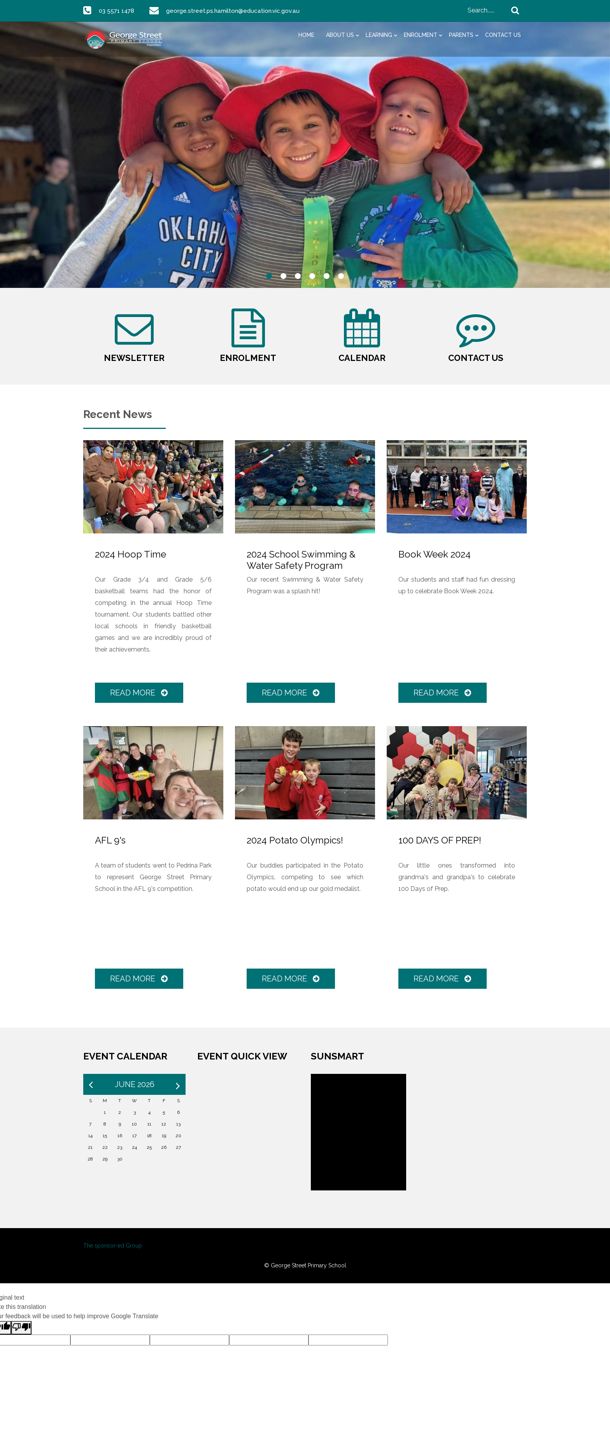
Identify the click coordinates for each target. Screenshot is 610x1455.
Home (306, 35)
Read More (139, 701)
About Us (340, 35)
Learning (379, 35)
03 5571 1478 (118, 10)
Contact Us (503, 35)
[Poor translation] (21, 1336)
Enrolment (420, 35)
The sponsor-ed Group (112, 1254)
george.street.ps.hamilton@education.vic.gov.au (236, 10)
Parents (461, 35)
